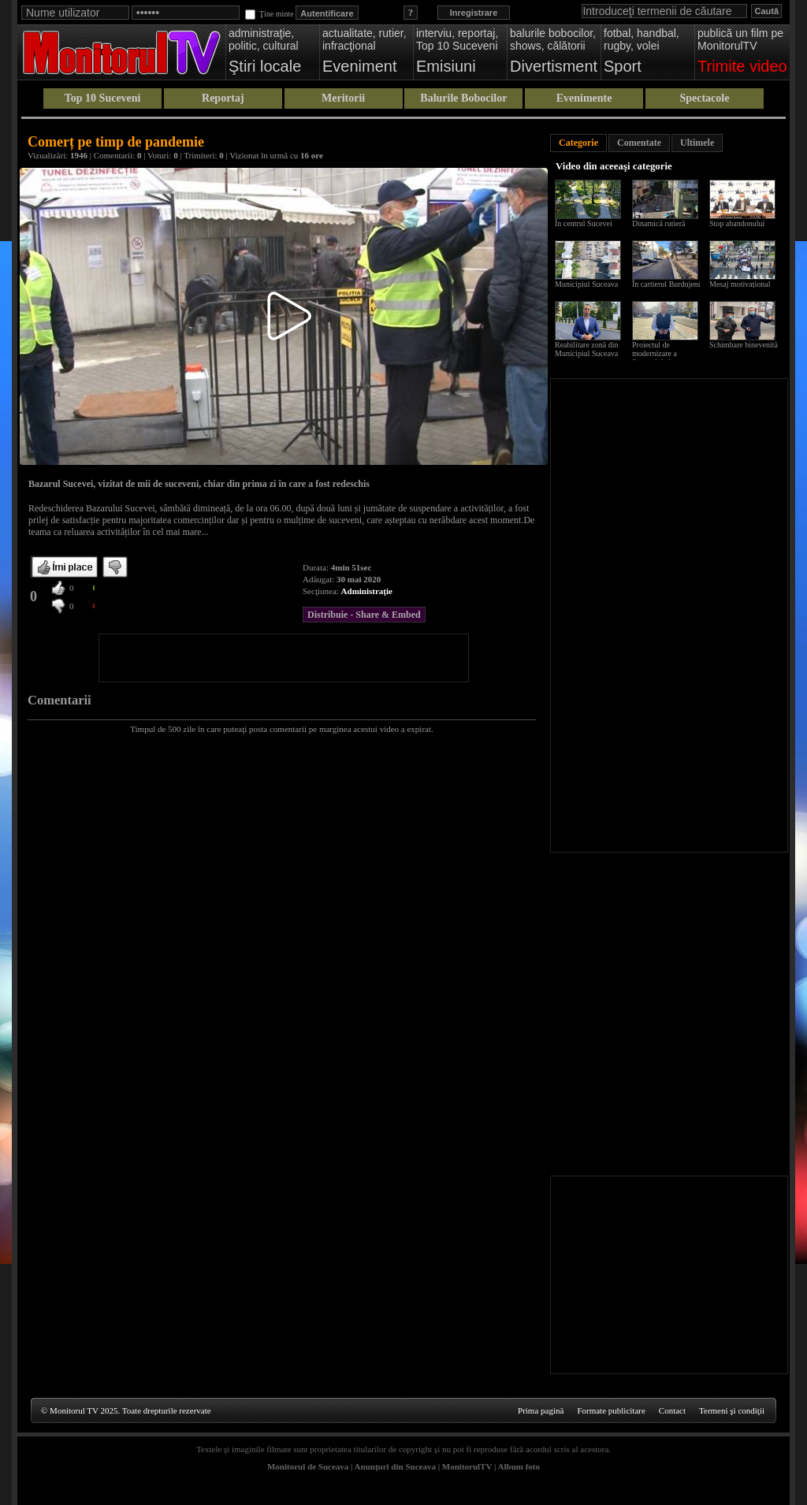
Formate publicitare (611, 1410)
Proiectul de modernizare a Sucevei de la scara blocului (662, 357)
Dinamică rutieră (658, 223)
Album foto (519, 1466)
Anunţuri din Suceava (395, 1466)
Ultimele (697, 142)
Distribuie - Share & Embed (364, 614)
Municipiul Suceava (586, 284)
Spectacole (704, 98)
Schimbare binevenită (743, 344)
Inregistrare (474, 12)
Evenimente (584, 98)
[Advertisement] (283, 658)
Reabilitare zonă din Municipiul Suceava (587, 349)
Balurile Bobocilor (463, 98)
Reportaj (223, 98)
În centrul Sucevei (583, 223)
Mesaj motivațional (740, 284)
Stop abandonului (736, 223)
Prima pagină (540, 1410)
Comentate (639, 142)
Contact (672, 1410)
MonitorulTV (467, 1466)
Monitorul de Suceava (307, 1466)
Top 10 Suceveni (103, 98)
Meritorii (343, 98)
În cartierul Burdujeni (666, 284)
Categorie (578, 142)
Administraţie (366, 591)
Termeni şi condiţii (731, 1410)
